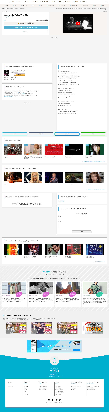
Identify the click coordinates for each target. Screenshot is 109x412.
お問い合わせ (61, 402)
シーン (25, 388)
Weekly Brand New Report (92, 389)
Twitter (14, 133)
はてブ (67, 134)
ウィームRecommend (59, 389)
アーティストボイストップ (76, 386)
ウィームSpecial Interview (60, 392)
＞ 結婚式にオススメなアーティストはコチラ (95, 189)
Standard (72, 389)
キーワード (26, 394)
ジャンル (25, 389)
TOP (3, 8)
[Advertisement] (54, 50)
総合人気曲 (26, 386)
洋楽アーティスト (43, 389)
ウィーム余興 (58, 394)
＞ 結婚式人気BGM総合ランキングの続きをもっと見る (93, 161)
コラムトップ (58, 386)
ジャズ (12, 79)
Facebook (41, 133)
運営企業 (56, 402)
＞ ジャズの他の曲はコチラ (99, 261)
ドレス (25, 391)
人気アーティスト (43, 386)
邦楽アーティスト (43, 388)
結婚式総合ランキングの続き (13, 140)
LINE (93, 133)
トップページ (10, 386)
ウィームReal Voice (59, 391)
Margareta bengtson (9, 8)
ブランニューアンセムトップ (93, 386)
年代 (24, 392)
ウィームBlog (58, 388)
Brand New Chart (90, 388)
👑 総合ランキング (26, 23)
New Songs (73, 388)
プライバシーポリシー (49, 402)
